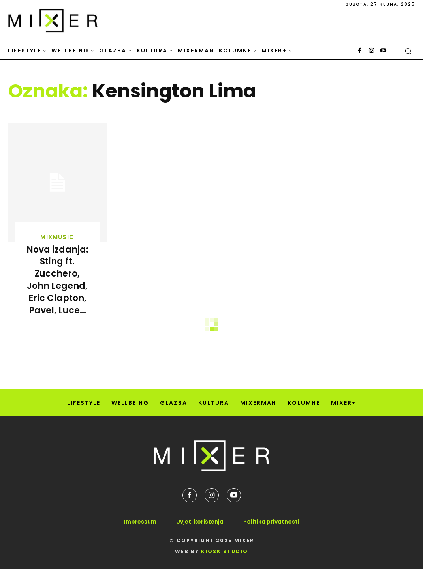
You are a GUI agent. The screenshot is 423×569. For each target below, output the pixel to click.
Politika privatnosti (271, 522)
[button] (408, 51)
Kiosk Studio (224, 551)
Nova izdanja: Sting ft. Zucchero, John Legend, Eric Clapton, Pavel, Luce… (57, 279)
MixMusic (57, 237)
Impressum (140, 522)
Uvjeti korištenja (200, 522)
